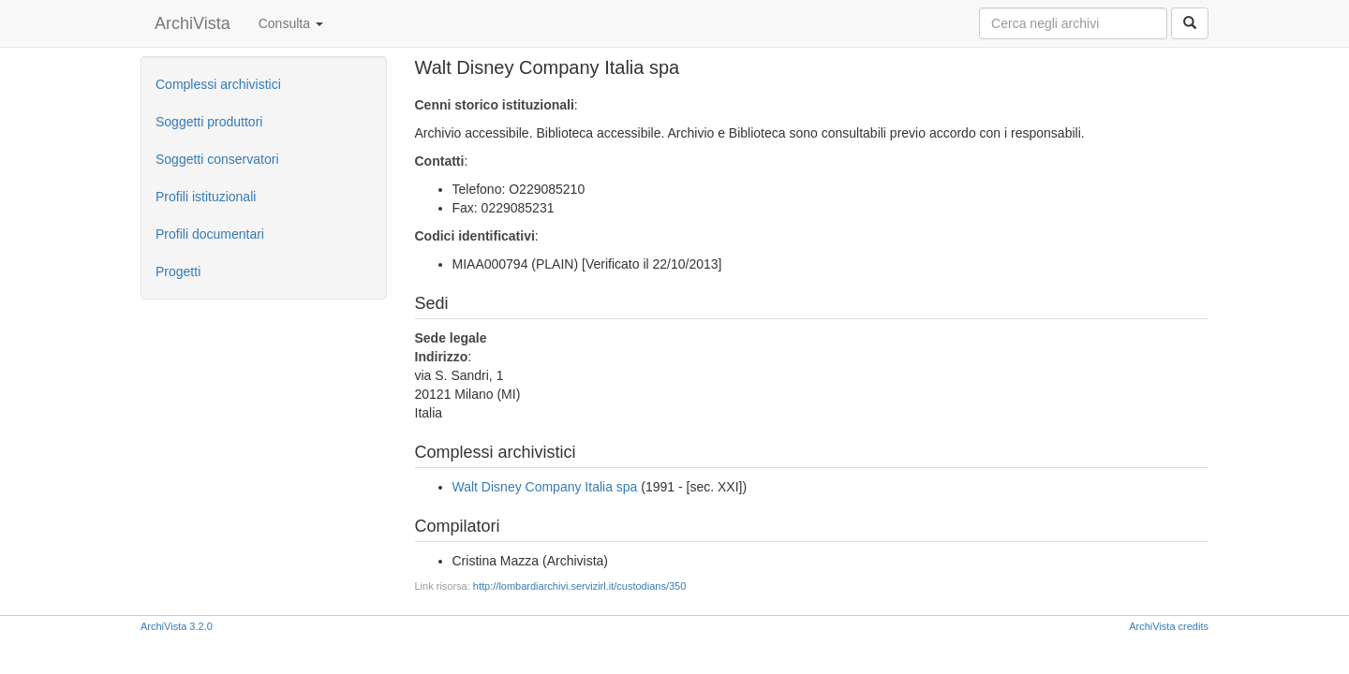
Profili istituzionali (206, 196)
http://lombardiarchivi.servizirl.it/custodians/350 (579, 586)
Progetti (178, 271)
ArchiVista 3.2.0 (177, 626)
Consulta (291, 23)
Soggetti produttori (209, 121)
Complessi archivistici (218, 84)
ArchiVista (192, 23)
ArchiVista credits (1168, 626)
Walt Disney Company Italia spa (545, 486)
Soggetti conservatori (217, 159)
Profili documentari (210, 234)
